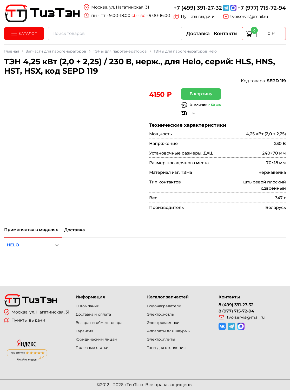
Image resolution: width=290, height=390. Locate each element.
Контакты (226, 33)
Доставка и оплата (93, 314)
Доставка (198, 33)
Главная (11, 51)
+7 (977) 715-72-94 (262, 8)
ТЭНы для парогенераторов (120, 51)
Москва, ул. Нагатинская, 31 (36, 312)
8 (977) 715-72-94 (236, 311)
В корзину (201, 93)
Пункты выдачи (194, 17)
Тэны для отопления (166, 347)
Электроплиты (161, 339)
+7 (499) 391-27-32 (198, 8)
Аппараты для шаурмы (168, 331)
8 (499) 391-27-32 (236, 304)
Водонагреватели (164, 306)
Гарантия (84, 331)
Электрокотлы (161, 314)
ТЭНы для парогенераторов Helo (185, 51)
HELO (13, 244)
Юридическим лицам (96, 339)
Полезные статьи (92, 347)
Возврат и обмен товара (99, 322)
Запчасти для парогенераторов (56, 51)
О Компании (88, 306)
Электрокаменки (163, 322)
